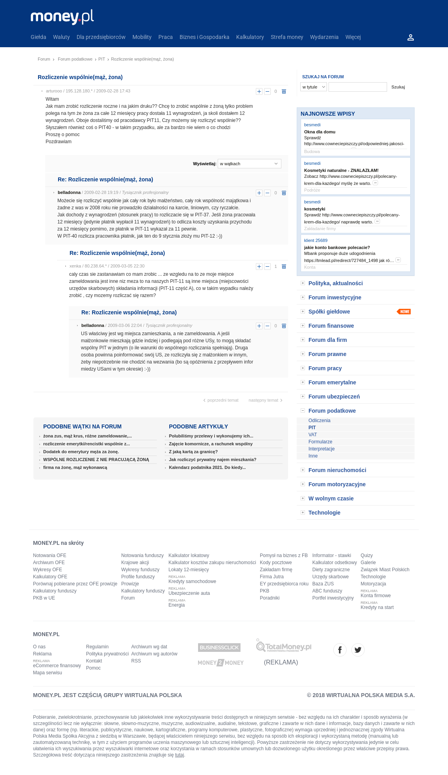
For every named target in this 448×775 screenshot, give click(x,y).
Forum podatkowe (75, 59)
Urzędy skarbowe (330, 576)
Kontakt (94, 661)
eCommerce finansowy (57, 665)
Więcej (353, 37)
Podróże (312, 190)
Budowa (312, 151)
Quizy (367, 555)
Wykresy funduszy (140, 569)
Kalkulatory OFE (50, 576)
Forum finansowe (331, 326)
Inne (313, 456)
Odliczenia (319, 420)
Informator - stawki (331, 555)
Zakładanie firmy (320, 228)
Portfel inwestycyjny (333, 598)
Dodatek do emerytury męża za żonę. (81, 451)
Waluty (61, 37)
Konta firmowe (376, 595)
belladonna (69, 192)
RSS (136, 661)
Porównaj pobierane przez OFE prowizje (75, 584)
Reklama (42, 654)
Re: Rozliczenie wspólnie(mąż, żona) (105, 179)
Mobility (142, 37)
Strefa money (287, 37)
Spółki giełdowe (329, 311)
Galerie (368, 562)
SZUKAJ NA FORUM (323, 76)
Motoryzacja (373, 584)
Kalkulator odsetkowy (334, 562)
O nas (39, 647)
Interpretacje (321, 449)
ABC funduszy (327, 591)
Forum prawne (327, 354)
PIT (101, 59)
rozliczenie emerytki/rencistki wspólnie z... (86, 443)
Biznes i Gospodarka (205, 37)
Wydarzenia (324, 37)
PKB (264, 591)
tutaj (179, 755)
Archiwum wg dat (149, 647)
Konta (310, 267)
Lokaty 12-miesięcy (189, 569)
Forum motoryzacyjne (336, 484)
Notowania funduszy (142, 555)
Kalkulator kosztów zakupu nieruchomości (212, 562)
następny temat (263, 400)
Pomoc (93, 668)
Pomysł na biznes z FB (284, 555)
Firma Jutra (272, 576)
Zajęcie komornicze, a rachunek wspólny (211, 443)
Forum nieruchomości (337, 470)
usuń (284, 91)
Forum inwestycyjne (335, 297)
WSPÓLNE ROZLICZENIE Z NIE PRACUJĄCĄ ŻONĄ (96, 459)
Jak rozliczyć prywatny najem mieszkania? (213, 459)
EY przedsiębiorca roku (284, 584)
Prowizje (130, 584)
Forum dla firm (327, 340)
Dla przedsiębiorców (101, 37)
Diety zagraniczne (331, 569)
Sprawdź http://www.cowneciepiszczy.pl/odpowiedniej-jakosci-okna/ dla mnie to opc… (354, 144)
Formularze (320, 442)
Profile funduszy (137, 576)
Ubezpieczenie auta (189, 593)
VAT (312, 434)
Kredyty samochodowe (192, 581)
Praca (165, 37)
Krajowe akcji (135, 562)
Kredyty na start (377, 607)
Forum (44, 59)
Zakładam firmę (276, 569)
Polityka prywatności (107, 654)
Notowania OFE (49, 555)
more (375, 182)
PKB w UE (44, 598)
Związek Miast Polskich (385, 569)
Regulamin (97, 647)
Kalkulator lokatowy (189, 555)
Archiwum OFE (49, 562)
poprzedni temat (223, 400)
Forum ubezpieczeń (334, 396)
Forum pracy (325, 368)
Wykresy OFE (47, 569)
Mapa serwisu (47, 672)
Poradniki (269, 598)
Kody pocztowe (276, 562)
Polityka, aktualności (335, 283)
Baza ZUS (323, 584)
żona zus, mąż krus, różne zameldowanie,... (87, 436)
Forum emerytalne (332, 382)
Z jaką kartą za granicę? (193, 451)
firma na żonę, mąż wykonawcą (75, 467)
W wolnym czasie (331, 498)
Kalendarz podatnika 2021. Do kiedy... (207, 467)
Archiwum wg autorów (154, 654)
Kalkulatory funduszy (55, 591)
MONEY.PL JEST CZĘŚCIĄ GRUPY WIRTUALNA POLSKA (107, 695)
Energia (177, 605)
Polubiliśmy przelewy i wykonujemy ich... (211, 436)
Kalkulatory (250, 37)
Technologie (324, 512)
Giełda (38, 37)
